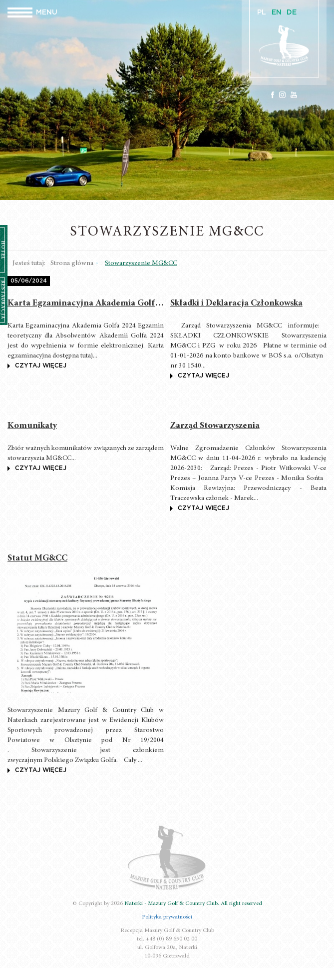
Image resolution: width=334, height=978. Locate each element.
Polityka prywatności (167, 917)
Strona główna (71, 263)
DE (292, 12)
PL (261, 12)
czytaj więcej (36, 365)
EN (277, 12)
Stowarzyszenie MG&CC (141, 263)
